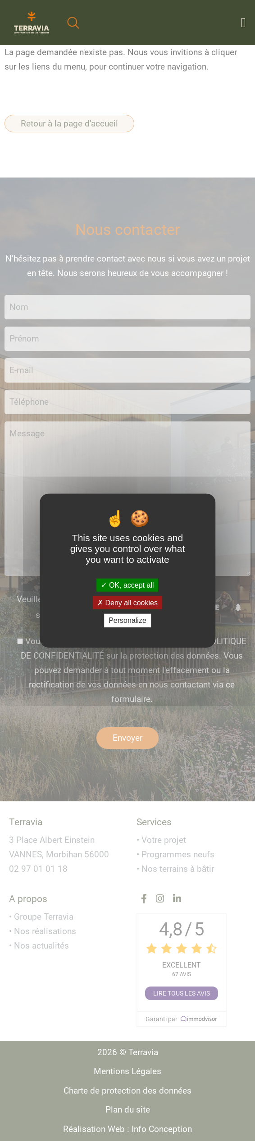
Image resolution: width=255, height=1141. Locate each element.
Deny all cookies (127, 603)
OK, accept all (127, 585)
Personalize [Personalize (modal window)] (127, 620)
